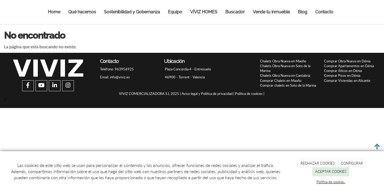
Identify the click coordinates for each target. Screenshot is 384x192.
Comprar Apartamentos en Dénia (349, 66)
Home (54, 11)
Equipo (175, 11)
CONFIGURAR (352, 163)
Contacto (324, 11)
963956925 (124, 69)
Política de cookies (249, 93)
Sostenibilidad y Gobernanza (132, 11)
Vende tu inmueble (271, 11)
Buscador (235, 11)
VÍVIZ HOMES (203, 11)
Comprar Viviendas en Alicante (347, 80)
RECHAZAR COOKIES (318, 163)
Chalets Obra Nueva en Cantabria (285, 75)
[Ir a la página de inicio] (11, 12)
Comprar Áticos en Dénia (343, 71)
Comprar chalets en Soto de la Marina (288, 85)
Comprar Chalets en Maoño (280, 80)
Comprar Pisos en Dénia (342, 75)
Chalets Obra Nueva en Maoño (283, 61)
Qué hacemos (82, 11)
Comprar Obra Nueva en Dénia (347, 61)
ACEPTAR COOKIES (330, 171)
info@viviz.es (120, 77)
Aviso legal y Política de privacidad (207, 93)
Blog (302, 11)
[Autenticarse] (6, 98)
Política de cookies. (331, 182)
